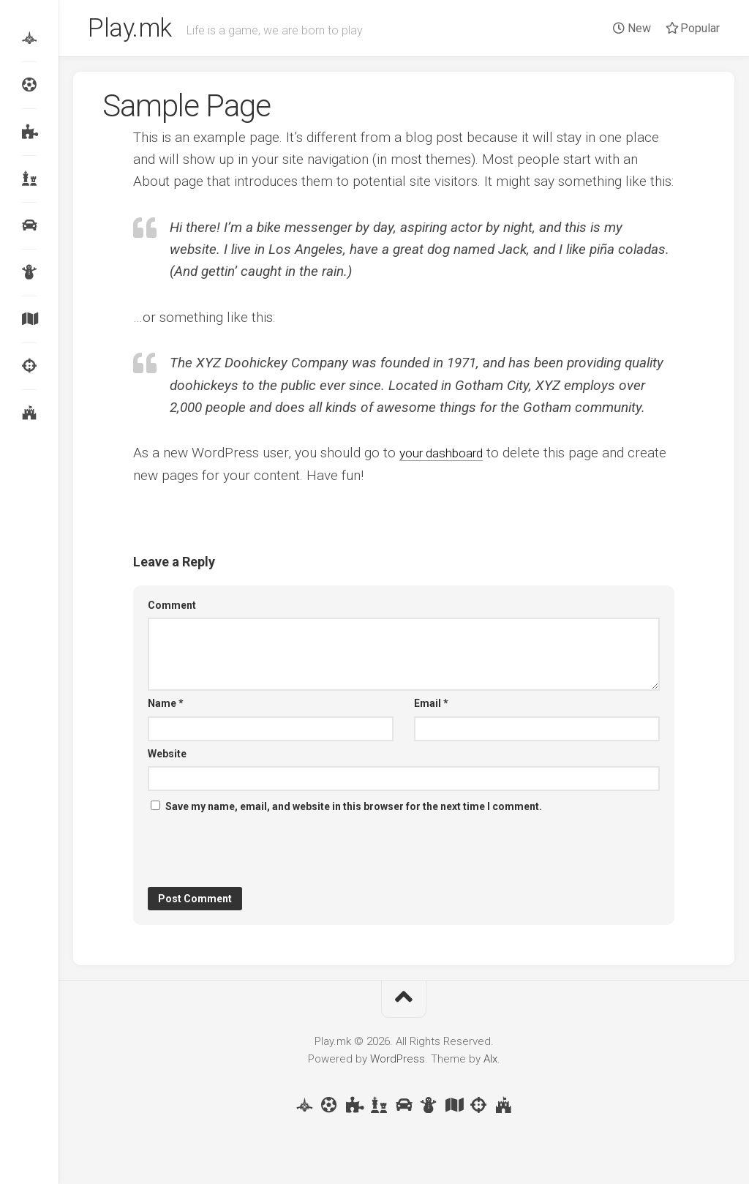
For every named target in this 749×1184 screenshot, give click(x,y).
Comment (172, 608)
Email (431, 706)
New (632, 28)
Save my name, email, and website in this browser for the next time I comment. (353, 809)
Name (166, 706)
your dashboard (446, 456)
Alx (490, 1061)
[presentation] (259, 854)
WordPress (397, 1061)
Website (167, 757)
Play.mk (132, 30)
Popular (693, 28)
